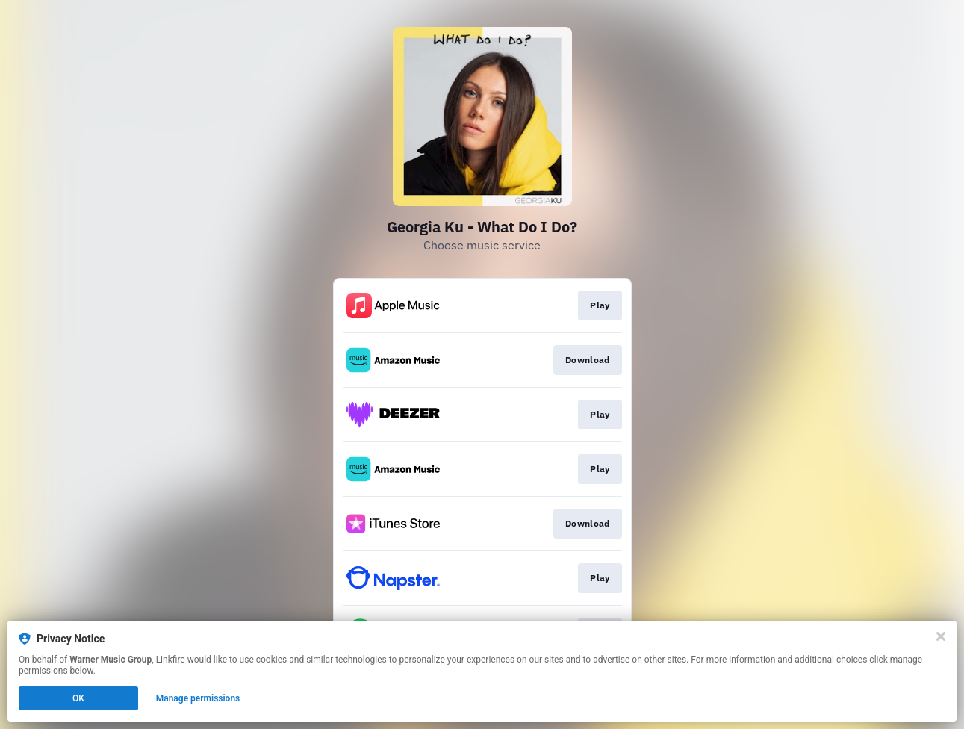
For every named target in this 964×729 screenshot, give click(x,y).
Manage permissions (198, 698)
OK (78, 698)
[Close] (941, 636)
